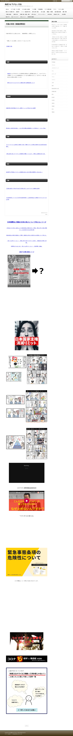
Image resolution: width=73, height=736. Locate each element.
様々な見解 (43, 11)
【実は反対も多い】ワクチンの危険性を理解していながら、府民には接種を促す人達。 (26, 153)
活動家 (53, 106)
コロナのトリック (55, 67)
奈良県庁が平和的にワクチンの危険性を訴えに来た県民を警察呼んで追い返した (24, 172)
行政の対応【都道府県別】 (16, 24)
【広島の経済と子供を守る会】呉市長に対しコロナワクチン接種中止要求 (23, 188)
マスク (53, 76)
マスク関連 (34, 9)
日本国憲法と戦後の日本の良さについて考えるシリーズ (26, 222)
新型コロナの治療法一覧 (10, 11)
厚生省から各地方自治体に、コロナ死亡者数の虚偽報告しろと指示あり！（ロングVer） (26, 128)
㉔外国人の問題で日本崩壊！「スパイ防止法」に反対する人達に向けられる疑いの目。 (59, 52)
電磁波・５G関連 (50, 11)
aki (46, 214)
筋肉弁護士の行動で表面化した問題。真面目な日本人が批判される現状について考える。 (26, 235)
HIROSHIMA (50, 14)
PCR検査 (53, 62)
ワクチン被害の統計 (47, 9)
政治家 (53, 97)
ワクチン (54, 9)
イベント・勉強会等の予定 (25, 11)
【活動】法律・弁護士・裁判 (25, 14)
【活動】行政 (15, 14)
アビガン (53, 65)
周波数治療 (54, 91)
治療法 (53, 103)
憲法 (53, 94)
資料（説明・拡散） (35, 11)
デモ (53, 70)
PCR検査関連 (40, 9)
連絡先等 (17, 11)
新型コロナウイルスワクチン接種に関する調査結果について (21, 82)
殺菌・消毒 (65, 11)
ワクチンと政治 (61, 9)
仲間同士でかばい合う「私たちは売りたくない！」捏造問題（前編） (26, 246)
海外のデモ (8, 16)
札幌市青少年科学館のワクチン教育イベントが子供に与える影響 (20, 108)
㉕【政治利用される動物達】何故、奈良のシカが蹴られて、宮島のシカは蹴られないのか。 (59, 46)
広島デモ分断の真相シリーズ (26, 252)
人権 (53, 82)
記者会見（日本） (57, 14)
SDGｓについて (23, 16)
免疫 (53, 85)
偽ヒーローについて (15, 16)
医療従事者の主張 (55, 88)
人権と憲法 (64, 14)
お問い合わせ (33, 14)
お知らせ (7, 9)
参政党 (8, 73)
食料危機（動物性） (31, 16)
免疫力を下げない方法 (13, 4)
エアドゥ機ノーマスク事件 (15, 9)
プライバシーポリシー (42, 14)
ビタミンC (54, 73)
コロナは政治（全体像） (26, 9)
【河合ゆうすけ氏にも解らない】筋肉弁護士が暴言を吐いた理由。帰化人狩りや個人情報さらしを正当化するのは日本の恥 (59, 39)
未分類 (53, 100)
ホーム (27, 725)
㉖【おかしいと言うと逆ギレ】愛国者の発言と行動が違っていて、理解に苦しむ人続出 (59, 26)
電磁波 (53, 112)
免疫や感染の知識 (58, 11)
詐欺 (53, 109)
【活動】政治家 (8, 14)
